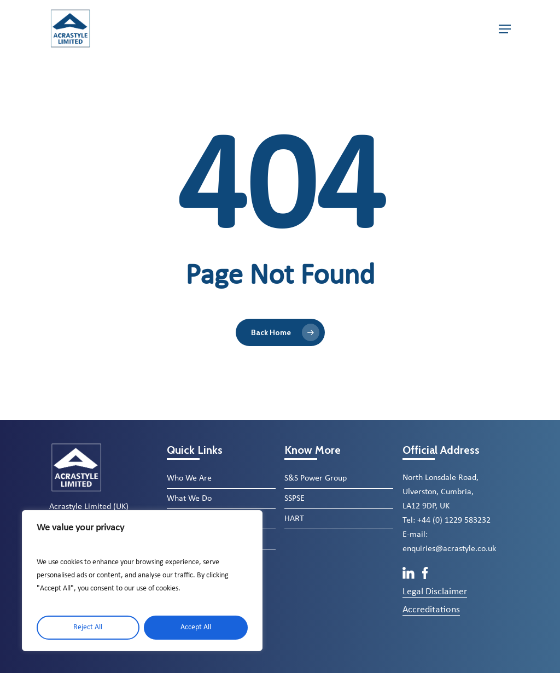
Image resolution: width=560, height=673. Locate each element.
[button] (505, 29)
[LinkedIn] (409, 576)
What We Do (189, 498)
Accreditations (431, 610)
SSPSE (294, 498)
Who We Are (189, 478)
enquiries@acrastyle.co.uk (449, 549)
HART (294, 518)
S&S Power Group (315, 478)
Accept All (195, 627)
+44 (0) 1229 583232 (454, 520)
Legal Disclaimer (434, 592)
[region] (142, 580)
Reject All (87, 627)
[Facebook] (425, 576)
